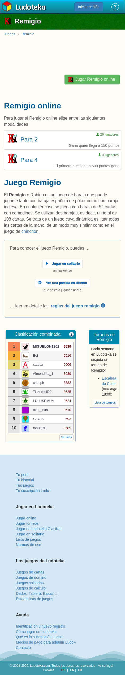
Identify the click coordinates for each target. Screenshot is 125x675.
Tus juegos (25, 485)
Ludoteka (30, 7)
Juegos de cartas (30, 572)
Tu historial (25, 480)
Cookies (48, 670)
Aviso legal (105, 666)
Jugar (91, 79)
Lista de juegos (28, 539)
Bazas (48, 593)
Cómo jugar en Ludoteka (36, 631)
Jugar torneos (27, 523)
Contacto (23, 647)
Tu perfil (22, 475)
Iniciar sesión (89, 7)
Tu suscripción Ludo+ (33, 491)
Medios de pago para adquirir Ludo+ (46, 642)
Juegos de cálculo (31, 588)
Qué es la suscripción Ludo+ (39, 637)
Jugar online (26, 518)
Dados (21, 593)
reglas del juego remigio (78, 306)
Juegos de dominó (31, 577)
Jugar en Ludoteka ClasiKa (38, 529)
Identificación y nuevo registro (40, 626)
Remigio (27, 34)
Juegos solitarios (30, 583)
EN (72, 670)
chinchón (29, 231)
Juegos (9, 34)
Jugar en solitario (30, 534)
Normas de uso (28, 545)
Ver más (66, 437)
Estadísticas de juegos (34, 599)
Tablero (35, 593)
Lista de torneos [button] (105, 402)
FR (80, 670)
